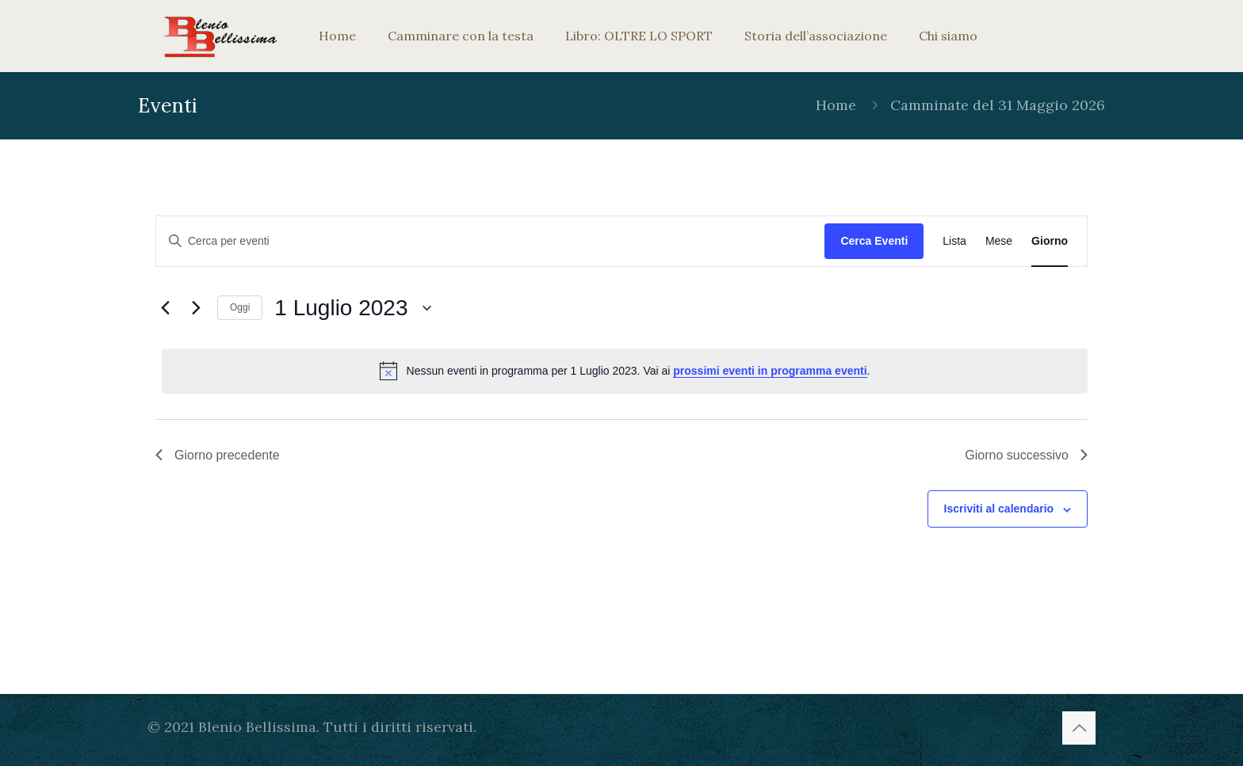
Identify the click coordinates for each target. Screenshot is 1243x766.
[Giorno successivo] (195, 308)
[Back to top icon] (1079, 728)
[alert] (625, 371)
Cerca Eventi (874, 240)
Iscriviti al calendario (999, 508)
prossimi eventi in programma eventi (769, 370)
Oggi (240, 307)
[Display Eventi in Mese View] (998, 241)
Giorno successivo (1026, 455)
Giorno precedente (217, 455)
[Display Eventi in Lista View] (954, 241)
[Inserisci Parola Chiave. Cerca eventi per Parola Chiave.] (490, 241)
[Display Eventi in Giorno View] (1049, 241)
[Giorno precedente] (164, 308)
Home (836, 105)
